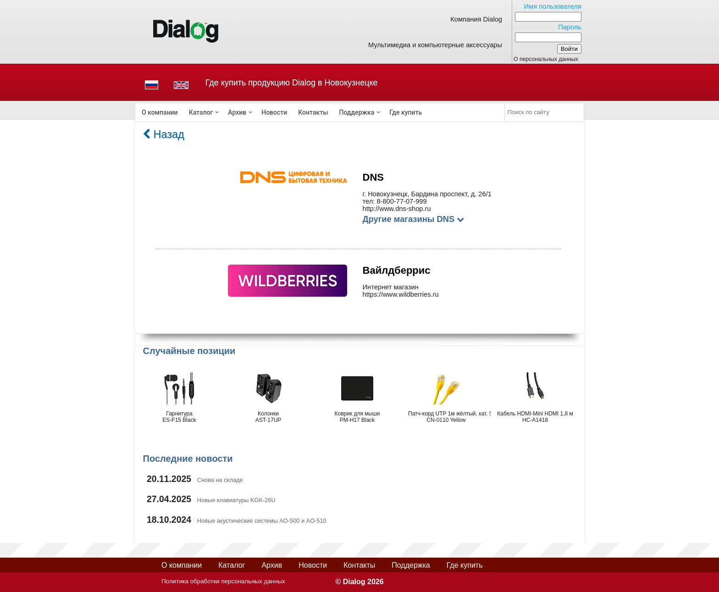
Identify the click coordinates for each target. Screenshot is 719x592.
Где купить (405, 112)
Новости (274, 112)
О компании (160, 112)
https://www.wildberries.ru (401, 294)
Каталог (201, 112)
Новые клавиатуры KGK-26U (236, 500)
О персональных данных (546, 59)
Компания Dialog (476, 19)
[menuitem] (160, 112)
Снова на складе (220, 479)
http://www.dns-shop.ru (397, 208)
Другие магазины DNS (414, 219)
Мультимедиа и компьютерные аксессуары (435, 45)
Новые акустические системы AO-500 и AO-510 (261, 520)
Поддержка (356, 112)
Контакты (313, 112)
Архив (237, 112)
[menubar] (320, 112)
